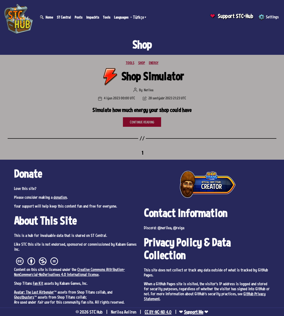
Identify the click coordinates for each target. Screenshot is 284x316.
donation (60, 197)
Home (49, 17)
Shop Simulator (152, 76)
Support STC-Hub (235, 16)
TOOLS (130, 63)
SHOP (141, 63)
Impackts (92, 17)
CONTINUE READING (142, 122)
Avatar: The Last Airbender (34, 292)
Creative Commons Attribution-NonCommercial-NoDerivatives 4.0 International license (69, 272)
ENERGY (153, 63)
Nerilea (148, 90)
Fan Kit (38, 283)
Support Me (193, 312)
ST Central (64, 17)
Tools (106, 17)
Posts (78, 17)
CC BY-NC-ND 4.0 (158, 312)
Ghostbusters (24, 297)
